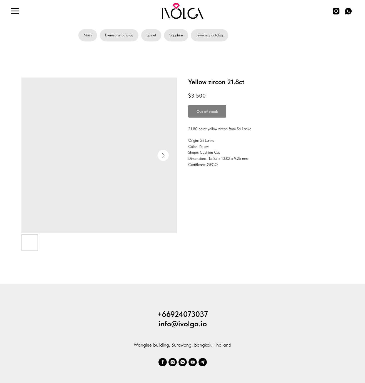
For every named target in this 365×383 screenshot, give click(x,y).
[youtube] (192, 362)
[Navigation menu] (15, 11)
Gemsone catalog (119, 35)
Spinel (151, 35)
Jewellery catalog (209, 35)
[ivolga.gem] (172, 362)
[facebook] (162, 362)
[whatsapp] (348, 13)
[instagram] (336, 13)
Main (88, 35)
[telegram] (202, 362)
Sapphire (176, 35)
